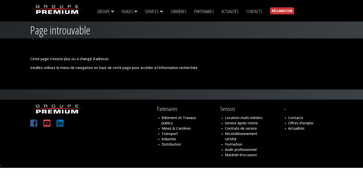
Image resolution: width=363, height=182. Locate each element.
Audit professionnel (241, 149)
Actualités (296, 128)
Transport (170, 133)
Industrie (169, 138)
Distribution (171, 144)
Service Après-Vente (241, 123)
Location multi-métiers (244, 117)
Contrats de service (241, 128)
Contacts (295, 117)
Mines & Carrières (176, 128)
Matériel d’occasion (241, 154)
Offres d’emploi (300, 123)
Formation (233, 144)
